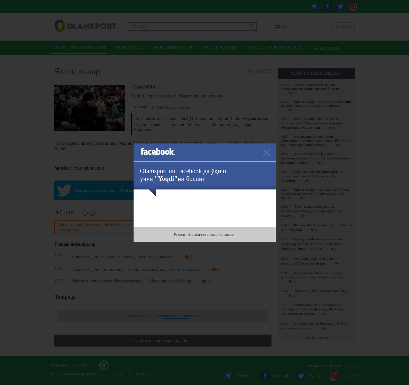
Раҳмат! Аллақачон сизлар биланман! (204, 234)
